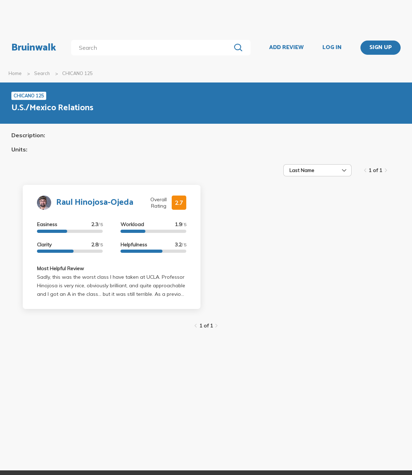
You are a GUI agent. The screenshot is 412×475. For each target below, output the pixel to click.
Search (42, 73)
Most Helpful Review (60, 268)
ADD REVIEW (286, 47)
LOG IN (332, 47)
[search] (152, 47)
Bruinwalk (33, 47)
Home (15, 73)
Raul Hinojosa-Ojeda (94, 202)
